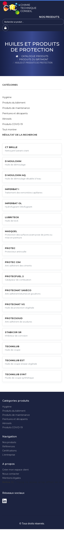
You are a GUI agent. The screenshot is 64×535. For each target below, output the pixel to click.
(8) (8, 482)
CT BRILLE (11, 147)
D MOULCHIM (13, 161)
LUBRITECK (12, 217)
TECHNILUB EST (15, 360)
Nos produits (49, 17)
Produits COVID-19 (12, 124)
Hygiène (7, 97)
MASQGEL (11, 231)
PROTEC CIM (13, 262)
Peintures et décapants (15, 113)
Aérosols (6, 118)
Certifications (9, 450)
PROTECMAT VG (15, 304)
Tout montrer (9, 129)
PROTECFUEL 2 (14, 276)
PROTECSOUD (14, 318)
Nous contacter (10, 473)
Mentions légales (11, 478)
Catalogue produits (34, 56)
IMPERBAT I (12, 189)
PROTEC (10, 248)
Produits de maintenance (16, 108)
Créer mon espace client (15, 469)
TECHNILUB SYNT (16, 374)
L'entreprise (8, 454)
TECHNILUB (12, 346)
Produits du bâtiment (33, 59)
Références (8, 446)
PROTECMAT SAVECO (18, 290)
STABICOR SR (13, 332)
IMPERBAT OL (13, 203)
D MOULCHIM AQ (15, 175)
